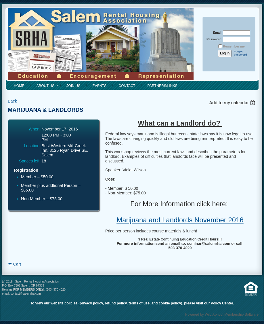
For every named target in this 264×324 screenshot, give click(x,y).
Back (12, 101)
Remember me (234, 46)
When (34, 129)
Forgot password (240, 53)
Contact (126, 86)
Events (99, 86)
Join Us (73, 86)
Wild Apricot (214, 314)
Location (31, 145)
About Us (45, 86)
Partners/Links (162, 86)
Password (212, 39)
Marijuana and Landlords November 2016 (180, 220)
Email (216, 32)
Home (19, 86)
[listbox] (233, 102)
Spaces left (29, 161)
